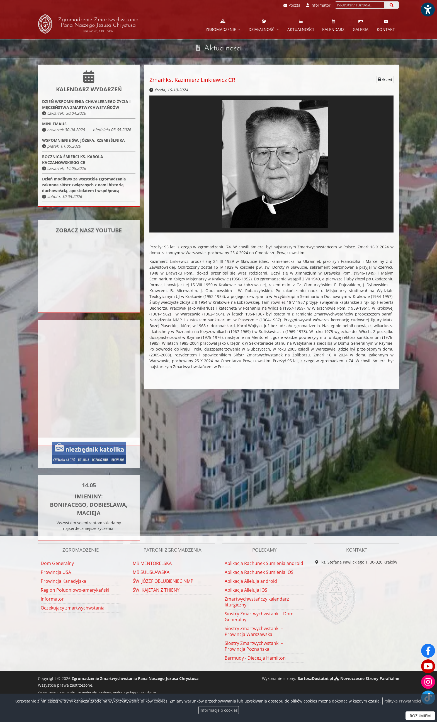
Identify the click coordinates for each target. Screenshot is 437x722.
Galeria (360, 25)
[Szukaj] (391, 5)
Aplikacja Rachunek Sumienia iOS (259, 572)
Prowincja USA (56, 572)
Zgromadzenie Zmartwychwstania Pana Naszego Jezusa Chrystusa (88, 24)
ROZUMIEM (420, 715)
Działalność (262, 25)
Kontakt (386, 25)
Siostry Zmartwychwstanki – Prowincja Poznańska (254, 646)
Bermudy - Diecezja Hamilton (255, 658)
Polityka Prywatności (402, 701)
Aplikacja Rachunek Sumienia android (264, 563)
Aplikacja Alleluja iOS (246, 590)
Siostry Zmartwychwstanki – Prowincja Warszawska (254, 631)
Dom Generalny (57, 563)
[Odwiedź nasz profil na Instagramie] (428, 682)
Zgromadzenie (221, 25)
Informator (52, 599)
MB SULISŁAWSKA (151, 572)
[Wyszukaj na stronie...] (359, 5)
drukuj (385, 79)
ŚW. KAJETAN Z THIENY (156, 590)
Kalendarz (333, 25)
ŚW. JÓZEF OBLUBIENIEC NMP (163, 581)
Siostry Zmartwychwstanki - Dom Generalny (259, 617)
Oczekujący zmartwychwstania (73, 608)
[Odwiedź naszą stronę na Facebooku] (428, 651)
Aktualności (300, 25)
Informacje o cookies (219, 710)
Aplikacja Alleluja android (251, 581)
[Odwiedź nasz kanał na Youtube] (428, 666)
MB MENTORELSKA (152, 563)
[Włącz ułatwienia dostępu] (427, 9)
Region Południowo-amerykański (75, 590)
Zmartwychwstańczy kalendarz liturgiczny (257, 602)
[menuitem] (223, 24)
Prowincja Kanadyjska (63, 581)
